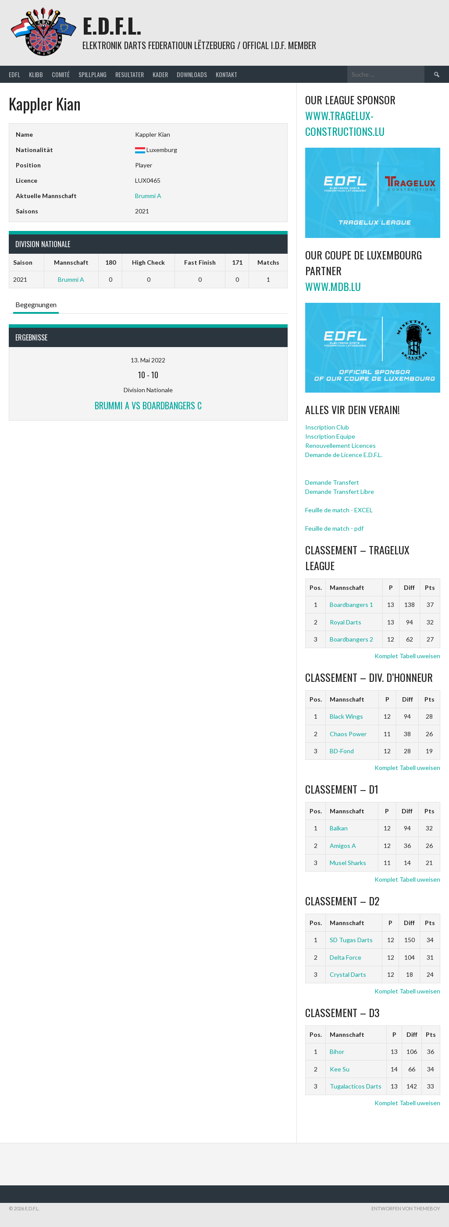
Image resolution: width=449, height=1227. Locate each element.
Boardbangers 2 (351, 639)
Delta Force (345, 957)
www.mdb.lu (333, 286)
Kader (160, 74)
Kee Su (339, 1069)
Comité (61, 74)
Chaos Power (348, 734)
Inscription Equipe (330, 436)
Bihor (337, 1051)
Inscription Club (327, 427)
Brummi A (148, 195)
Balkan (339, 828)
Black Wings (346, 716)
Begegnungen (36, 304)
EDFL (14, 74)
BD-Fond (342, 751)
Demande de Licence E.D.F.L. (343, 454)
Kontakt (226, 74)
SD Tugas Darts (351, 939)
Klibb (36, 74)
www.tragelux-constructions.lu (345, 123)
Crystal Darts (348, 974)
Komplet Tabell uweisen (407, 656)
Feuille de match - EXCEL (339, 510)
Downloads (192, 74)
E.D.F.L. (112, 25)
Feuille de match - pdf (334, 528)
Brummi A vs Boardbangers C (148, 405)
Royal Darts (345, 622)
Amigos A (343, 845)
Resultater (129, 74)
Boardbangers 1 (351, 604)
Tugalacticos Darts (355, 1086)
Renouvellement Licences (340, 445)
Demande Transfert (332, 482)
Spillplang (92, 74)
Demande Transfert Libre (339, 491)
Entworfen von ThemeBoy (405, 1208)
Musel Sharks (348, 862)
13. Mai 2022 (148, 360)
